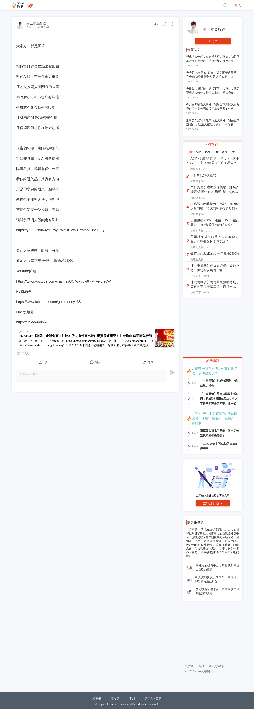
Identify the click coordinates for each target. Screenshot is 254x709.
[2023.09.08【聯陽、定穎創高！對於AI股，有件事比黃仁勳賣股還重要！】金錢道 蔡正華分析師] (95, 338)
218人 (25, 353)
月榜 (207, 152)
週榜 (198, 152)
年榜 (216, 152)
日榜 (190, 152)
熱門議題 (212, 361)
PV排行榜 (213, 144)
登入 (237, 5)
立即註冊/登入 (213, 503)
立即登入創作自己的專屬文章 (213, 495)
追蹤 (214, 41)
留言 (224, 152)
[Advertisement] (212, 630)
